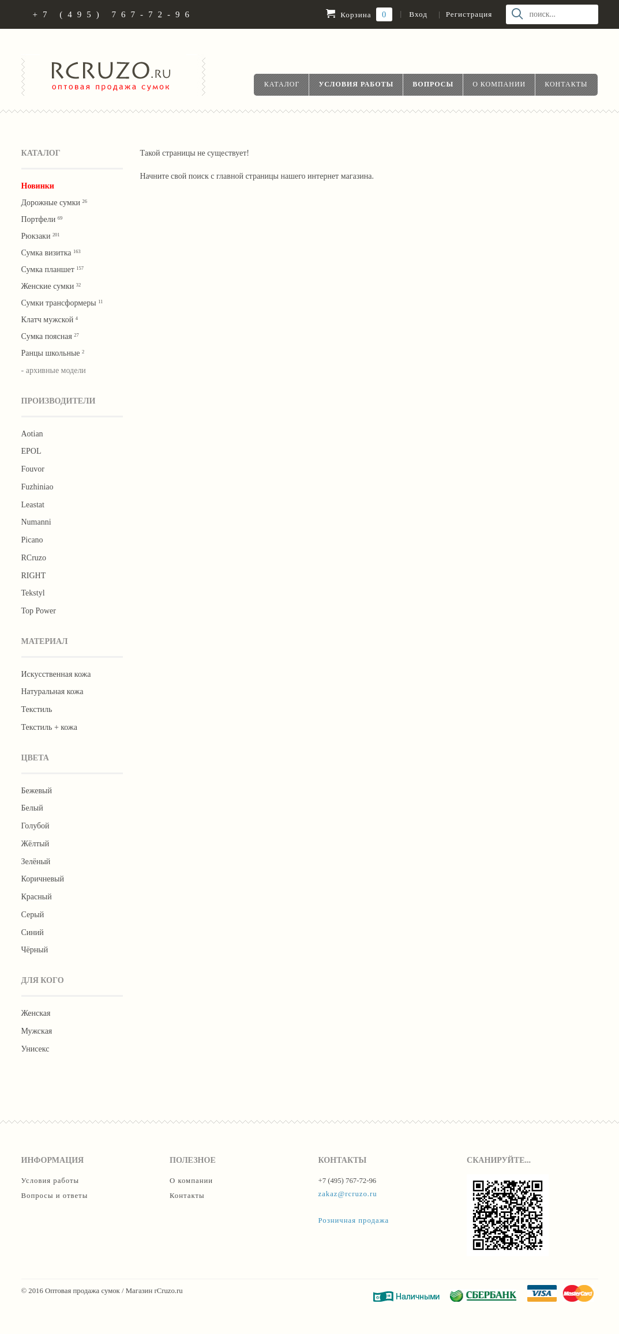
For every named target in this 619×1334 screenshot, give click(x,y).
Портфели (42, 219)
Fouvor (32, 469)
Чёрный (34, 949)
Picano (32, 540)
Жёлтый (35, 843)
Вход (418, 14)
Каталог (282, 84)
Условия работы (355, 84)
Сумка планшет (52, 269)
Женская (36, 1013)
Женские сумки (51, 286)
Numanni (36, 522)
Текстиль (36, 709)
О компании (499, 84)
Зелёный (36, 861)
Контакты (566, 84)
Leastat (32, 504)
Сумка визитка (51, 252)
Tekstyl (33, 593)
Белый (32, 808)
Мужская (36, 1031)
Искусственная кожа (56, 674)
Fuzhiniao (37, 487)
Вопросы (432, 84)
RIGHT (33, 575)
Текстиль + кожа (49, 727)
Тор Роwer (38, 610)
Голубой (35, 825)
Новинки (37, 186)
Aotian (32, 433)
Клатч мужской (49, 319)
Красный (36, 896)
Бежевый (36, 790)
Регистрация (469, 14)
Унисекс (35, 1049)
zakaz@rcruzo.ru (347, 1194)
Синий (32, 932)
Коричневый (42, 879)
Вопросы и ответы (54, 1196)
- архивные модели (53, 370)
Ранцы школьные (53, 353)
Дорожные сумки (54, 202)
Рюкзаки (40, 236)
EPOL (31, 451)
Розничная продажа (353, 1220)
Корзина (359, 14)
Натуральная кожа (52, 691)
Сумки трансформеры (62, 303)
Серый (32, 914)
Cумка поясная (50, 336)
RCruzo (34, 557)
